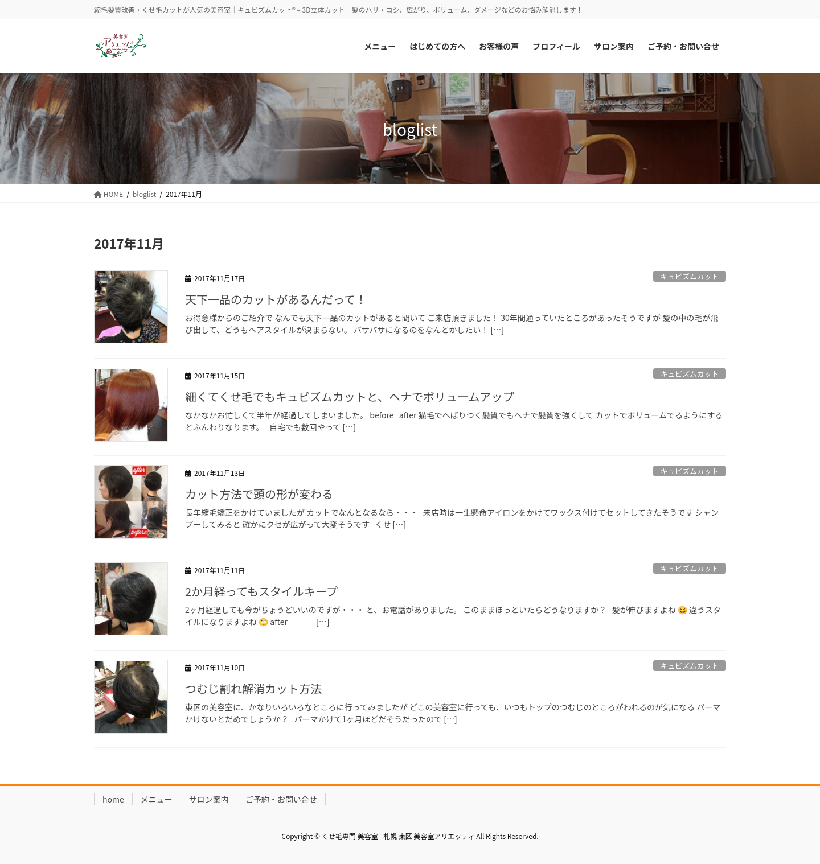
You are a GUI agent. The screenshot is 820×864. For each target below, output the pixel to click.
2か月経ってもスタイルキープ (261, 591)
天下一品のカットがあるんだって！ (276, 299)
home (113, 799)
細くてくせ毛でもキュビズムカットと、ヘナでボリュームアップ (349, 396)
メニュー (157, 799)
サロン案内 (209, 799)
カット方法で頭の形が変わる (259, 494)
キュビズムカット (690, 276)
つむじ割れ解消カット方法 (253, 688)
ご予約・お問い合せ (281, 799)
